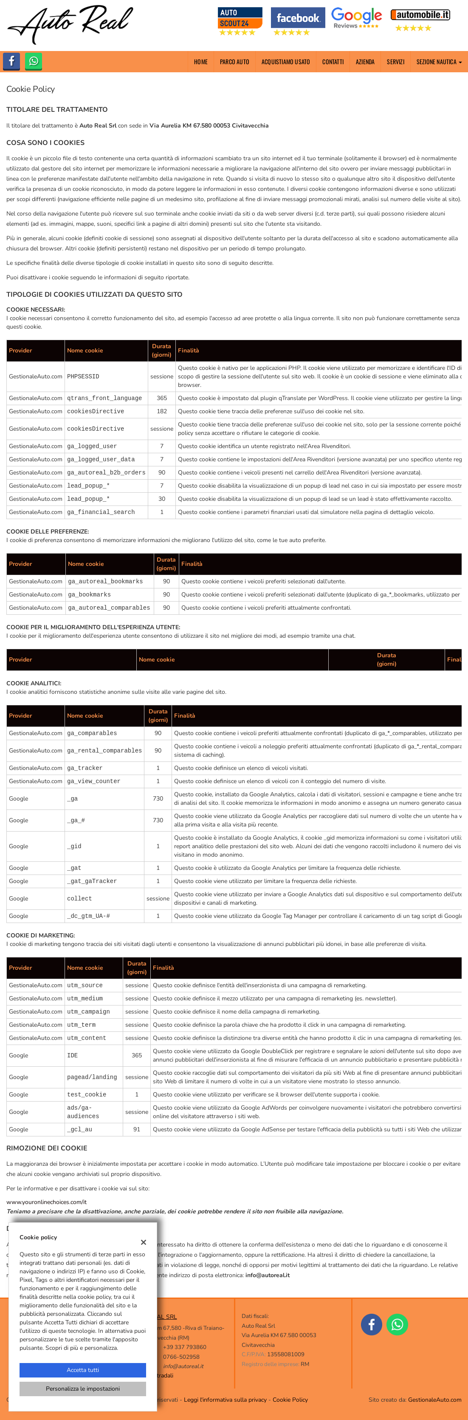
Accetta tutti (83, 1370)
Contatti (333, 61)
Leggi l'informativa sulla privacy (225, 1400)
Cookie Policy (290, 1400)
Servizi (395, 61)
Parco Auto (234, 61)
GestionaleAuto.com (435, 1400)
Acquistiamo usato (286, 61)
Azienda (365, 61)
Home (201, 61)
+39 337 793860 (184, 1347)
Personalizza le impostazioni (83, 1389)
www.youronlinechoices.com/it (46, 1202)
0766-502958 (181, 1357)
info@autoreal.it (183, 1366)
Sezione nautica (439, 61)
